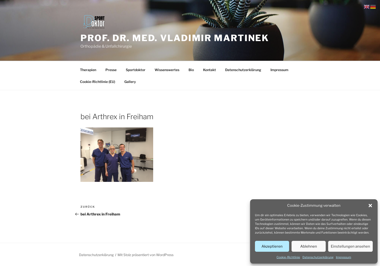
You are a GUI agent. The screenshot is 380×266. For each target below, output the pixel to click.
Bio (191, 70)
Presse (111, 70)
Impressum (343, 257)
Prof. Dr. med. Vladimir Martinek (174, 38)
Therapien (88, 70)
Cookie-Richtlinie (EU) (97, 82)
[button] (370, 205)
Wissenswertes (167, 70)
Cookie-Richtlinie (288, 257)
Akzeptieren (272, 246)
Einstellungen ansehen (350, 246)
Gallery (130, 82)
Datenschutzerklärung (317, 257)
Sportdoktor (135, 70)
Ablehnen (308, 246)
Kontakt (209, 70)
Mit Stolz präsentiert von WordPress (146, 255)
